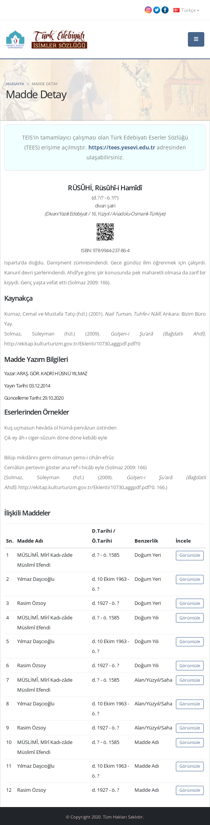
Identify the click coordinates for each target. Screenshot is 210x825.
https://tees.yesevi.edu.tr (121, 147)
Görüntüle (190, 555)
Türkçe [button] (186, 10)
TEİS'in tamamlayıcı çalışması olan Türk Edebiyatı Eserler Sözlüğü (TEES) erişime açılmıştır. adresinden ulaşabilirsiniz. (105, 147)
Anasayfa (15, 83)
